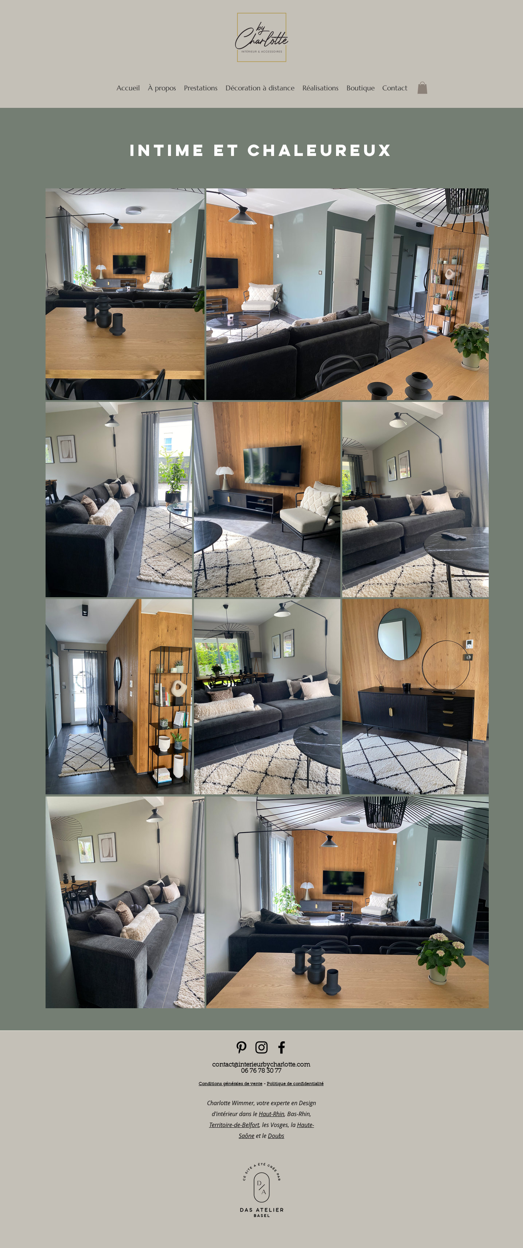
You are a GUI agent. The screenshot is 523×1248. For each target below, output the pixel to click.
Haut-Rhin (271, 1114)
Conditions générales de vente (230, 1084)
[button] (201, 87)
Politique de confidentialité (295, 1084)
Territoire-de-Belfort (234, 1125)
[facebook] (281, 1047)
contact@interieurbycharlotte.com (261, 1065)
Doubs (276, 1136)
